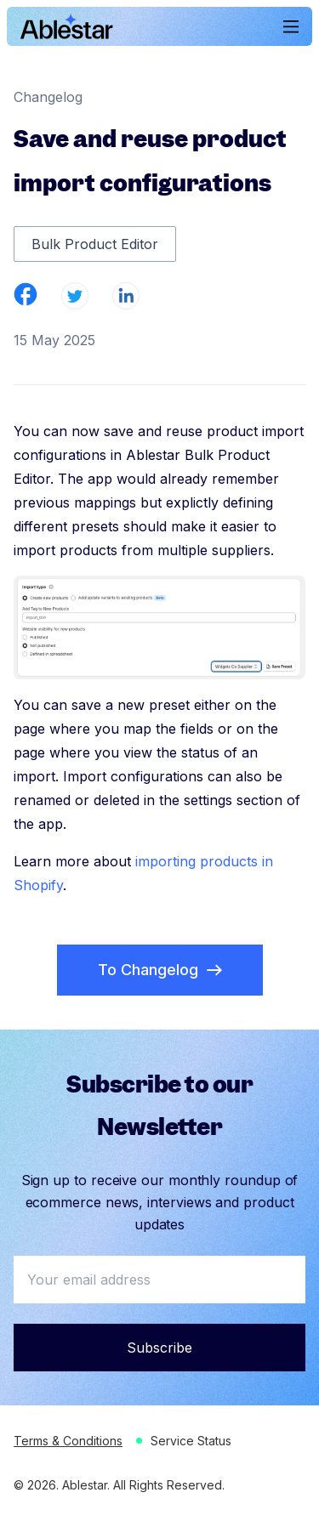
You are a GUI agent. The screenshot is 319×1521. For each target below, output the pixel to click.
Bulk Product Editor (94, 244)
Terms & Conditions (68, 1440)
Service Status (191, 1440)
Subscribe (159, 1347)
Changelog (48, 96)
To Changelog (160, 970)
